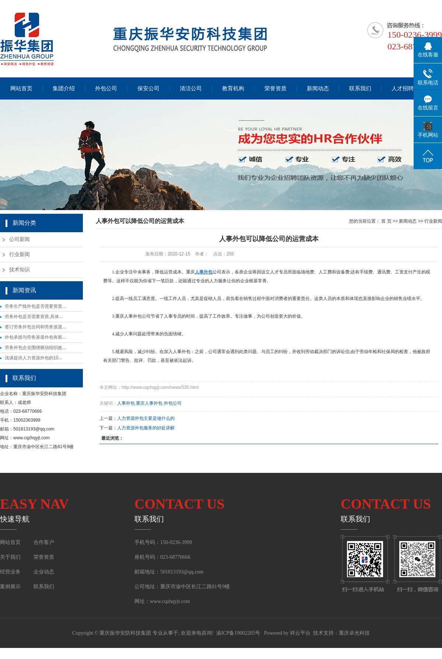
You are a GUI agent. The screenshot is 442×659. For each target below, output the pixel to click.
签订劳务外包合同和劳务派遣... (35, 327)
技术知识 (19, 269)
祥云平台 (300, 633)
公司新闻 (19, 239)
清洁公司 (191, 88)
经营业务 (10, 572)
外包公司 (106, 88)
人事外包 (126, 403)
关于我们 (10, 557)
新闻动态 (318, 88)
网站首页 (21, 88)
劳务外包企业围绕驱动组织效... (35, 347)
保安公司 (148, 88)
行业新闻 (19, 254)
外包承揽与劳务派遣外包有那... (35, 337)
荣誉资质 (275, 88)
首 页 (386, 221)
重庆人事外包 (149, 403)
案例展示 (11, 586)
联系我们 (360, 88)
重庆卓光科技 (354, 633)
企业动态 (44, 572)
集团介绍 (64, 88)
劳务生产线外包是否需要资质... (35, 306)
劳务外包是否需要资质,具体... (34, 316)
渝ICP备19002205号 (238, 633)
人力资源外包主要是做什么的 (146, 418)
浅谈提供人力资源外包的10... (33, 357)
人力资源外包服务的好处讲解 (146, 427)
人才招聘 (403, 88)
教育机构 (233, 88)
